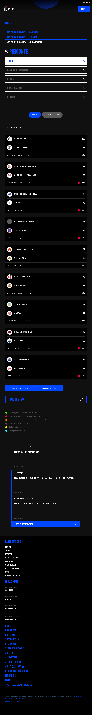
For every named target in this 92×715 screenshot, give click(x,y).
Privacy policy (10, 698)
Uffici (7, 572)
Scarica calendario (20, 388)
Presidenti (9, 554)
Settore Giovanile (14, 648)
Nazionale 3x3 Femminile (12, 617)
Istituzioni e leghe (12, 569)
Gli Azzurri (9, 590)
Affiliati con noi (13, 662)
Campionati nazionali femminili (22, 37)
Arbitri (9, 653)
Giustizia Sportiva (14, 667)
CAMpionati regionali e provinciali (24, 42)
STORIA (7, 551)
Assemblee (9, 561)
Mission (8, 547)
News (8, 626)
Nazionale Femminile (11, 596)
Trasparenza (12, 639)
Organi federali (10, 565)
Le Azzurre (9, 599)
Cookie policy (78, 697)
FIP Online (10, 676)
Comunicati (11, 630)
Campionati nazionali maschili (22, 32)
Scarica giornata (50, 388)
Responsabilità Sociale (17, 671)
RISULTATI (86, 3)
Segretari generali (12, 558)
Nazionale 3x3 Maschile (12, 605)
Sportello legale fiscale (18, 685)
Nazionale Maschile (11, 587)
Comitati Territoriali (12, 576)
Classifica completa (52, 115)
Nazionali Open (10, 608)
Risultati (35, 115)
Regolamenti (12, 644)
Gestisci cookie (20, 698)
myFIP (8, 680)
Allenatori (11, 658)
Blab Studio (16, 702)
